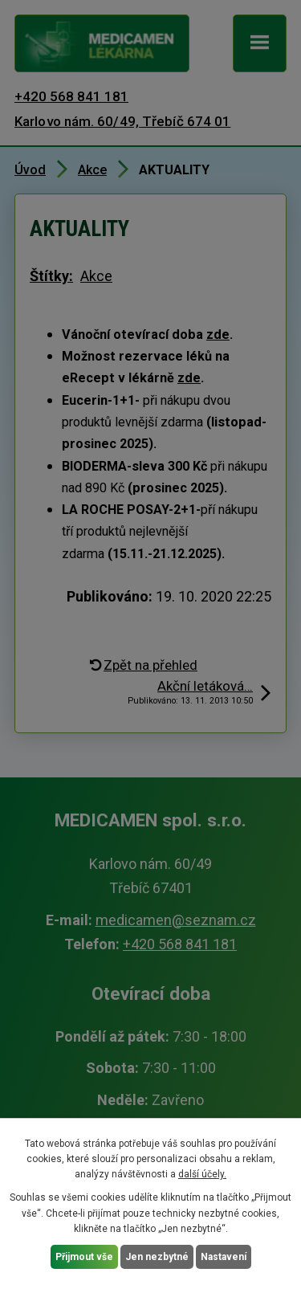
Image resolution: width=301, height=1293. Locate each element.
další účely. (202, 1174)
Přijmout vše (84, 1256)
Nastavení (223, 1256)
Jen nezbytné (157, 1256)
